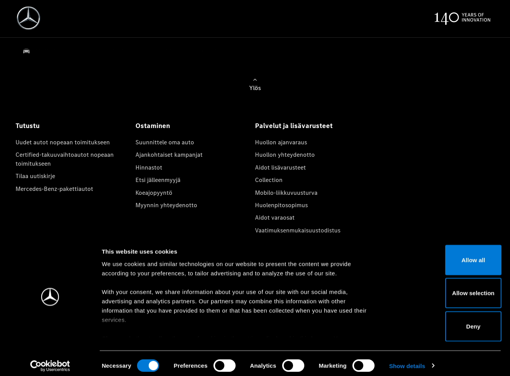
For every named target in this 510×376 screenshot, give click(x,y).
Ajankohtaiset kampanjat (169, 155)
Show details (407, 360)
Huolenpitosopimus (281, 205)
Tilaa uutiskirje (35, 176)
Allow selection (445, 288)
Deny (445, 321)
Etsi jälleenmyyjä (157, 180)
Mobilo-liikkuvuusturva (286, 193)
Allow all (445, 254)
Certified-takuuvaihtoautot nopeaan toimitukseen (65, 159)
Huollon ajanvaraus (281, 142)
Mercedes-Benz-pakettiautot (54, 189)
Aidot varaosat (275, 217)
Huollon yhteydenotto (285, 155)
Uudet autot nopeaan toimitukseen (63, 142)
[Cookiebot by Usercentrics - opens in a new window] (50, 361)
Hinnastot (148, 167)
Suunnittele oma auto (164, 142)
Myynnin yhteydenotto (166, 205)
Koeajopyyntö (153, 193)
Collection (269, 180)
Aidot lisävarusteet (280, 167)
